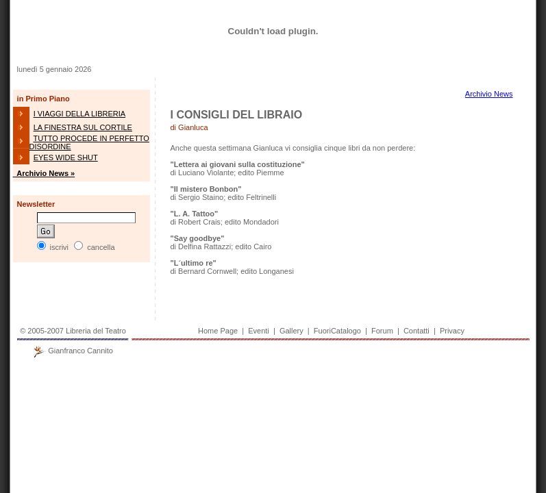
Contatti (417, 331)
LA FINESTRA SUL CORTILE (83, 127)
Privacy (452, 331)
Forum (382, 331)
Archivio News (489, 94)
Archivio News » (44, 173)
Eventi (258, 331)
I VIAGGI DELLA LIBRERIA (80, 114)
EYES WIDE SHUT (66, 157)
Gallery (291, 331)
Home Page (218, 331)
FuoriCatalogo (337, 331)
